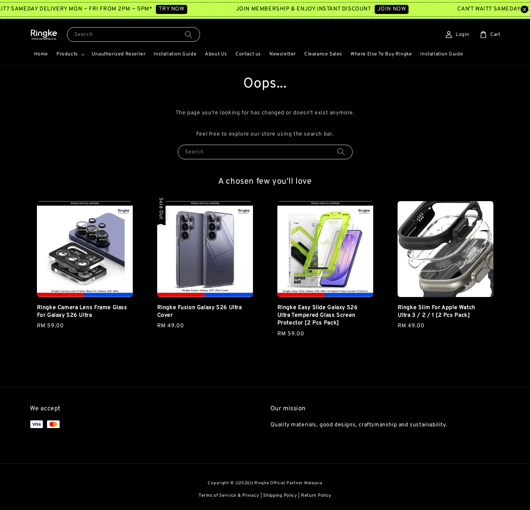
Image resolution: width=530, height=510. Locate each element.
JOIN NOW (399, 9)
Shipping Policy (280, 495)
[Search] (188, 34)
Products (67, 54)
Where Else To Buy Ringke (381, 54)
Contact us (248, 54)
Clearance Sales (323, 54)
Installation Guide (175, 54)
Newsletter (282, 54)
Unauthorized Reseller (119, 54)
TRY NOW (179, 9)
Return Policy (316, 495)
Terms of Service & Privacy (229, 495)
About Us (216, 54)
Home (41, 54)
